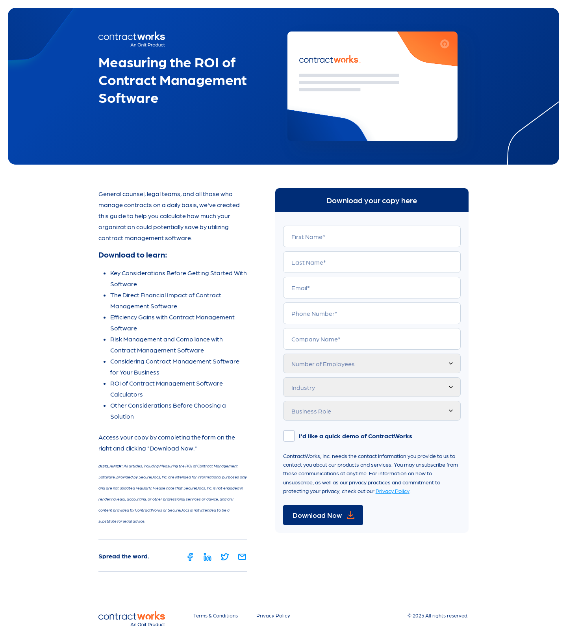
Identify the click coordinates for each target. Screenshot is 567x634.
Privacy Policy (393, 491)
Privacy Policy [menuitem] (273, 615)
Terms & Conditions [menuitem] (215, 615)
